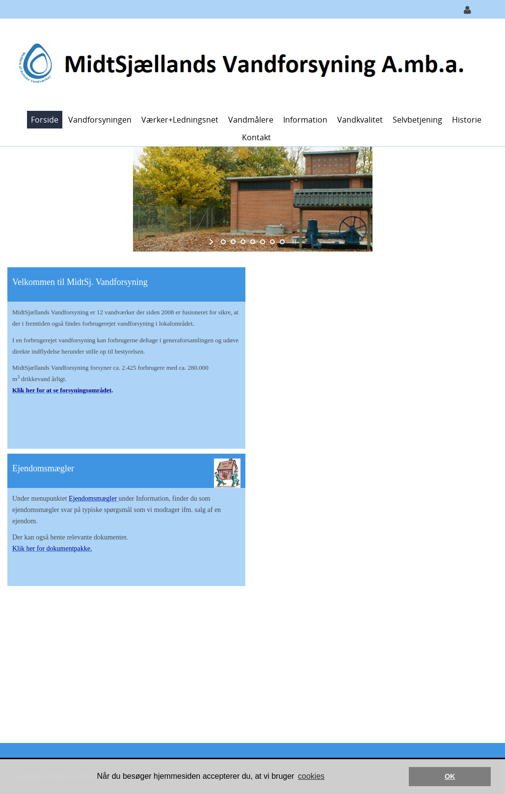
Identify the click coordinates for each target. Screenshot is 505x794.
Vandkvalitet (360, 119)
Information (305, 119)
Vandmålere (250, 119)
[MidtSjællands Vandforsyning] (248, 64)
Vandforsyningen (100, 119)
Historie (466, 119)
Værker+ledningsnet (179, 119)
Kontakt (256, 137)
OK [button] (450, 776)
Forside (44, 119)
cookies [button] (311, 776)
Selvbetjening (417, 119)
